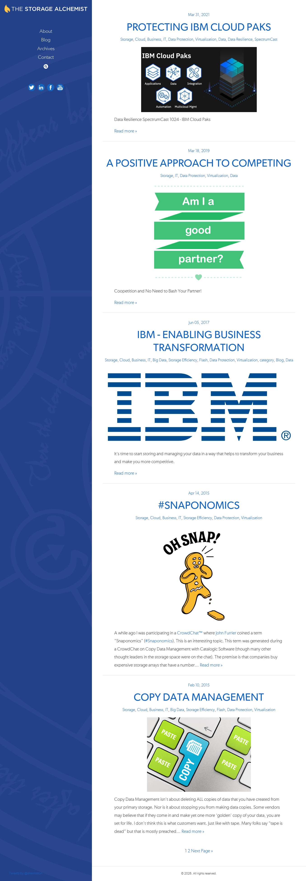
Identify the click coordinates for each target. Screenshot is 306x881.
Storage (126, 40)
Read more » (125, 131)
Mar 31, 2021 (199, 15)
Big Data (159, 360)
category (267, 360)
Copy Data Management (199, 697)
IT (164, 40)
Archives (46, 48)
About (46, 31)
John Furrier (226, 633)
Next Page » (202, 851)
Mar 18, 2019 (199, 151)
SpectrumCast (266, 40)
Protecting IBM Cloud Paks (199, 27)
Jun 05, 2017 (199, 323)
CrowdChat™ (190, 633)
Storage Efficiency (182, 360)
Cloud (140, 40)
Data (222, 40)
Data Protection (180, 40)
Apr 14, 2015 (198, 493)
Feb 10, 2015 (199, 685)
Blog (46, 39)
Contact (46, 57)
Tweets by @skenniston (25, 873)
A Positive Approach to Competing (198, 163)
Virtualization (205, 40)
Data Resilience (240, 40)
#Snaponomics (199, 505)
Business (154, 40)
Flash (203, 360)
